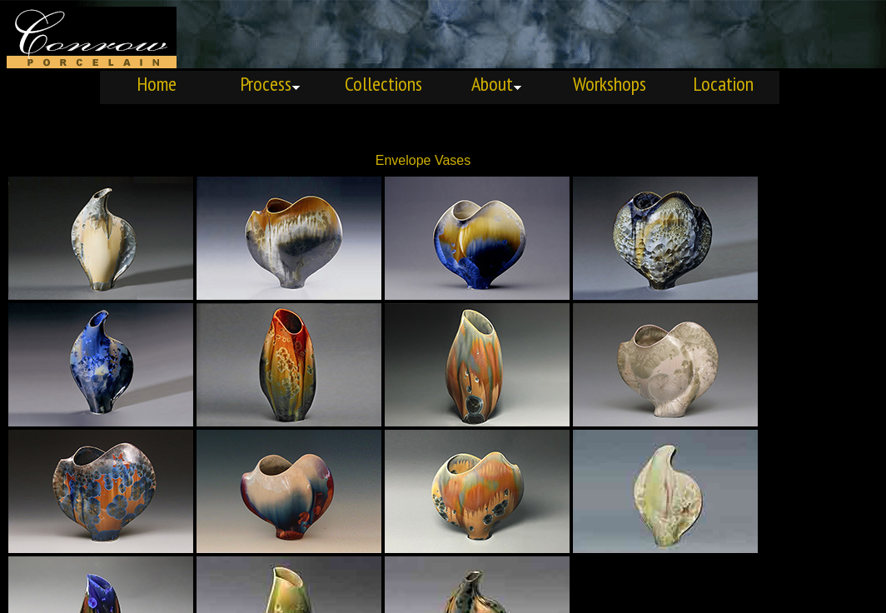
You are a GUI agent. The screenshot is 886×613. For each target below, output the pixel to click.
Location (723, 84)
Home (157, 84)
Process (270, 84)
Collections (383, 84)
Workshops (609, 84)
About (496, 84)
